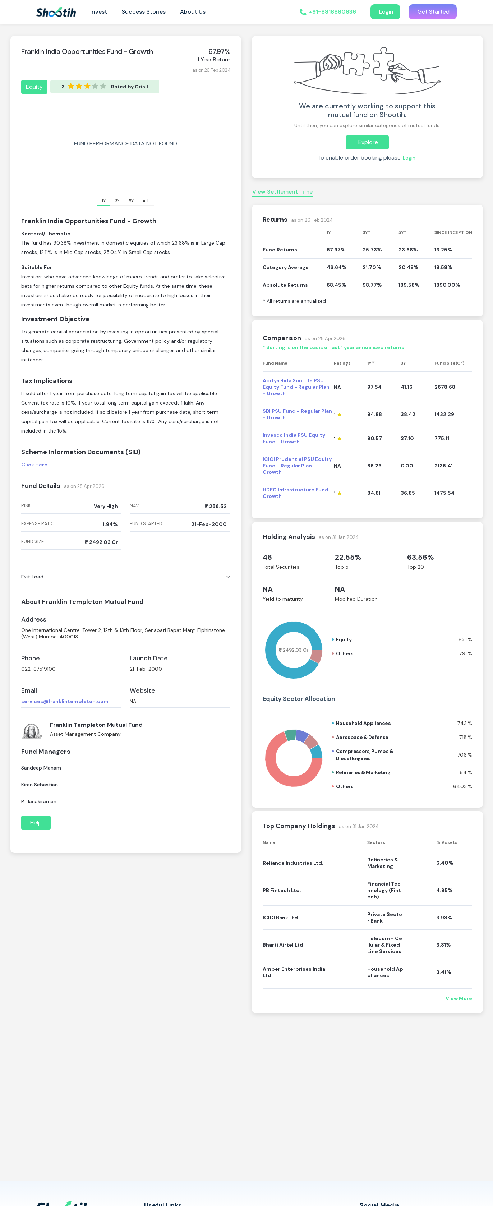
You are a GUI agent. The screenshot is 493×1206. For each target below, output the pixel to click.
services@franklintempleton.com (65, 701)
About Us (193, 11)
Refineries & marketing (363, 772)
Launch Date (149, 658)
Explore (367, 142)
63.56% (420, 557)
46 (267, 557)
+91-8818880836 (332, 11)
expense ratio (38, 524)
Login (385, 11)
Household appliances (363, 723)
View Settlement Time (282, 191)
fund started (146, 524)
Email (29, 691)
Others (344, 653)
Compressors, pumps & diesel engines (364, 755)
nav (134, 506)
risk (26, 506)
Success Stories (143, 11)
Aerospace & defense (362, 737)
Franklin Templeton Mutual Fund (96, 725)
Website (142, 691)
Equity (34, 87)
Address (33, 619)
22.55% (348, 557)
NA (268, 589)
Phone (30, 658)
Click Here (34, 464)
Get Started (433, 11)
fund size (32, 542)
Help (36, 822)
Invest (98, 11)
